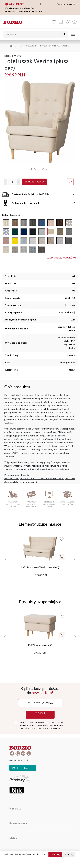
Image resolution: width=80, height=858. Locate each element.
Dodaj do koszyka (34, 177)
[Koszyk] (54, 22)
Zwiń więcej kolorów (61, 253)
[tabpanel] (40, 120)
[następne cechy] (71, 491)
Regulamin (64, 850)
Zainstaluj (55, 854)
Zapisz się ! (40, 710)
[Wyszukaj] (34, 34)
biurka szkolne (11, 473)
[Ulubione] (68, 22)
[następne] (75, 119)
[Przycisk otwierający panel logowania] (74, 22)
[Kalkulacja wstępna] (61, 22)
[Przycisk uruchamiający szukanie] (64, 34)
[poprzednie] (5, 119)
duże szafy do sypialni (26, 477)
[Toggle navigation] (73, 34)
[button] (5, 177)
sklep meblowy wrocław (52, 473)
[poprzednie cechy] (9, 491)
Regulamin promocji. (66, 4)
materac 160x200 (29, 473)
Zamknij (69, 854)
